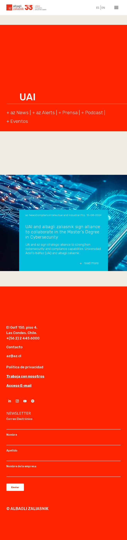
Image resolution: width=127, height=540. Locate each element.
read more (91, 263)
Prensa (70, 112)
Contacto (14, 347)
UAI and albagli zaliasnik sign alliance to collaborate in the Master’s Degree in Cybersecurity (62, 232)
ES (97, 7)
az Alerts (45, 112)
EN (103, 7)
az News (30, 215)
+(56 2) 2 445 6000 (23, 338)
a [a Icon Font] (116, 7)
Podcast (94, 112)
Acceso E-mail (18, 385)
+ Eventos (17, 121)
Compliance (42, 215)
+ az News (17, 112)
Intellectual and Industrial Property (67, 215)
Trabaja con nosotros (25, 376)
